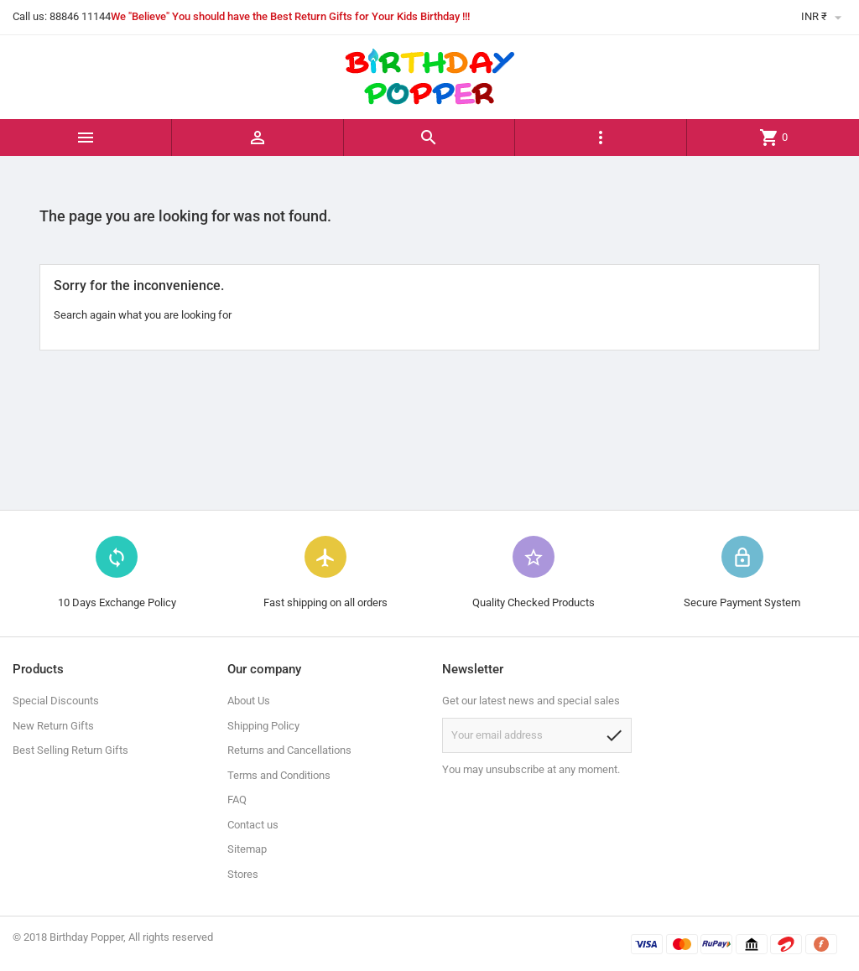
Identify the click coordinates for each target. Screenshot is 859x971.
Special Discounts (56, 700)
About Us (248, 700)
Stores (242, 874)
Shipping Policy (263, 725)
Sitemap (247, 849)
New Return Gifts (53, 725)
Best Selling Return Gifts (70, 750)
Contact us (253, 824)
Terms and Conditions (279, 775)
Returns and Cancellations (289, 750)
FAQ (237, 799)
